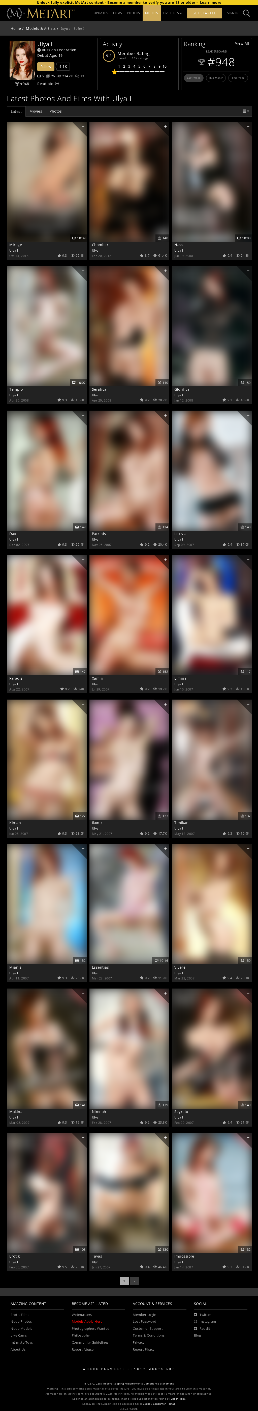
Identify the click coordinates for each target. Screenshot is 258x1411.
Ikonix (97, 822)
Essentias (100, 967)
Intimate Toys (22, 1342)
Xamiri (98, 678)
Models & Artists (41, 28)
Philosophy (81, 1335)
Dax (12, 533)
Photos (56, 111)
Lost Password (144, 1321)
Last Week (194, 77)
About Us (18, 1349)
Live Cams (19, 1335)
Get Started (204, 13)
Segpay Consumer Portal (159, 1403)
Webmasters (82, 1315)
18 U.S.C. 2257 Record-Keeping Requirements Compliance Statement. (129, 1383)
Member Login (144, 1315)
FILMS (117, 13)
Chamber (100, 244)
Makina (15, 1111)
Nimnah (99, 1111)
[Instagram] (205, 1321)
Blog (197, 1335)
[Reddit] (202, 1328)
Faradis (16, 678)
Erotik (14, 1256)
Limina (180, 678)
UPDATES (101, 13)
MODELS (151, 13)
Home (16, 28)
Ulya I (13, 250)
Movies (35, 111)
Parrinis (99, 533)
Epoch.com (178, 1398)
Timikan (181, 822)
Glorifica (182, 389)
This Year (238, 77)
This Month (216, 77)
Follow (46, 66)
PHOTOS (133, 13)
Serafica (99, 389)
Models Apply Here (87, 1321)
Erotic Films (20, 1315)
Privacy (139, 1342)
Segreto (181, 1111)
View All (242, 43)
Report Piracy (144, 1349)
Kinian (15, 822)
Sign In (233, 13)
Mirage (15, 244)
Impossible (184, 1256)
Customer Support (148, 1328)
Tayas (97, 1256)
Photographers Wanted (91, 1328)
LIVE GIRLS (172, 13)
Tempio (16, 389)
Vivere (179, 967)
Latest (16, 111)
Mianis (15, 967)
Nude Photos (21, 1321)
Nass (178, 244)
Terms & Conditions (149, 1335)
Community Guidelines (90, 1342)
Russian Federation (57, 49)
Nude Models (21, 1328)
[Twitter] (202, 1315)
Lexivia (180, 533)
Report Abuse (83, 1349)
